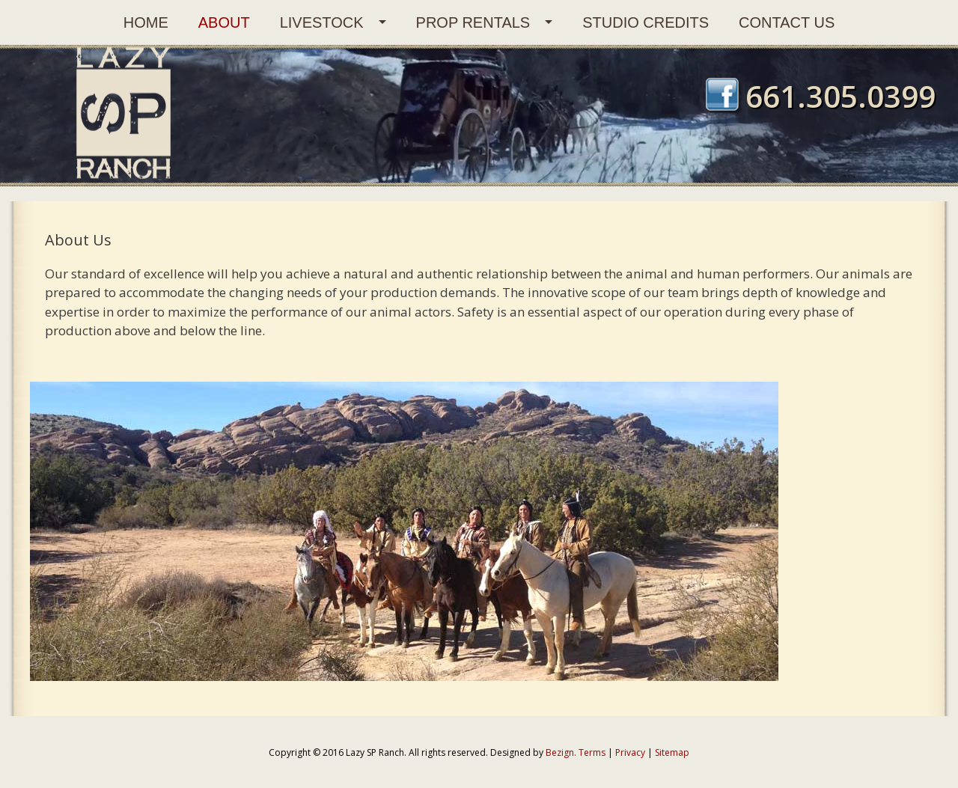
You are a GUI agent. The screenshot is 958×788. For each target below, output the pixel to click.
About (224, 22)
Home (145, 22)
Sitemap (672, 752)
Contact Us (787, 22)
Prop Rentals (473, 22)
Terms (592, 752)
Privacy (630, 752)
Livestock (322, 22)
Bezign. (561, 752)
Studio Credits (645, 22)
